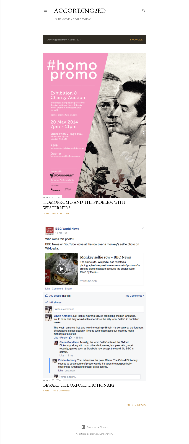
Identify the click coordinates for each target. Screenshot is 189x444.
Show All (136, 39)
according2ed (80, 10)
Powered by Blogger (94, 427)
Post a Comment (61, 213)
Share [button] (46, 213)
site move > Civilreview (73, 19)
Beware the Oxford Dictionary (79, 385)
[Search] (144, 9)
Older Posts (136, 405)
